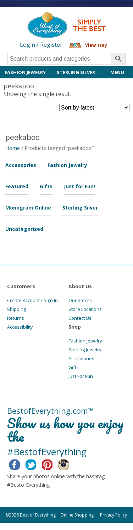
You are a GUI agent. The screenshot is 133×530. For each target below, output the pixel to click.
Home (12, 147)
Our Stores (80, 300)
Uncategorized (24, 228)
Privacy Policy (113, 515)
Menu (117, 72)
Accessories (20, 165)
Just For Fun (80, 376)
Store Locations (85, 309)
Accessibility (20, 327)
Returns (15, 318)
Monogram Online (28, 207)
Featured (16, 186)
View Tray (96, 45)
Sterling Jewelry (84, 349)
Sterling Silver (76, 72)
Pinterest (52, 464)
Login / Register (41, 45)
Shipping (16, 309)
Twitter (36, 464)
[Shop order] (94, 107)
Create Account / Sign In (32, 300)
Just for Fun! (79, 186)
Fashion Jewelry (25, 72)
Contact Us (80, 318)
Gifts (46, 186)
